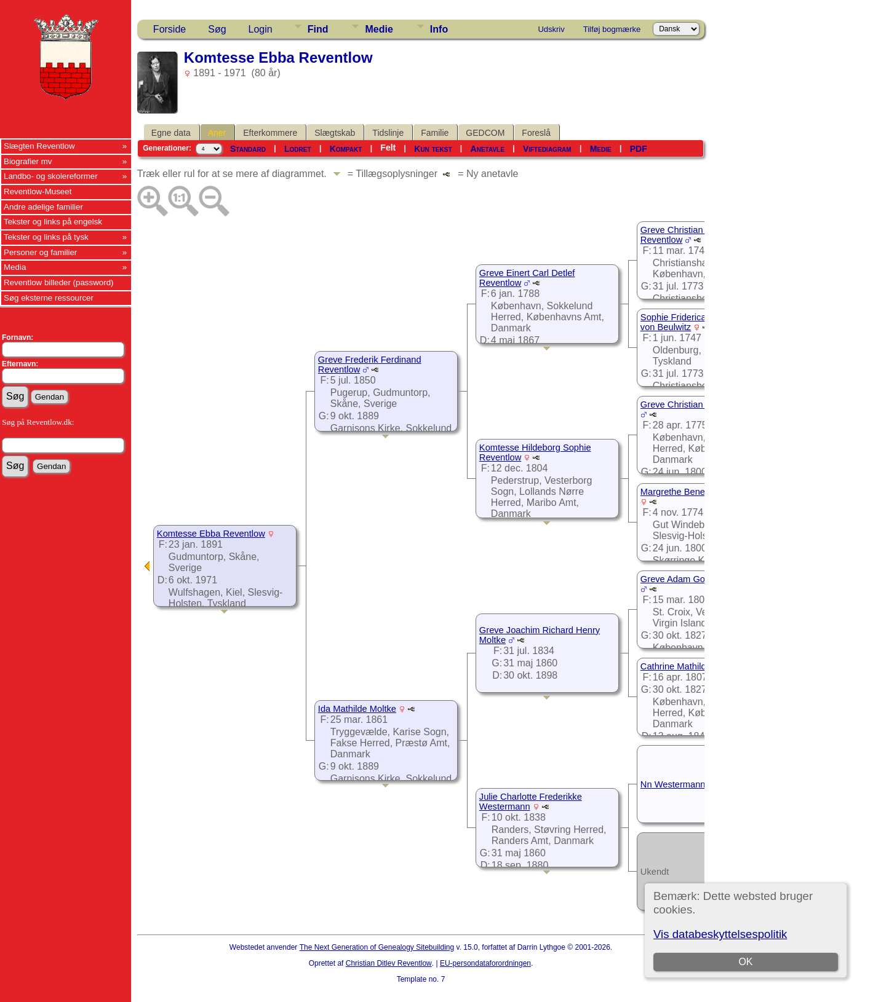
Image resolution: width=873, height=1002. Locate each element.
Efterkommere (270, 133)
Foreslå (536, 133)
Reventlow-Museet (37, 191)
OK (746, 962)
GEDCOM (485, 133)
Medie (379, 29)
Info (439, 29)
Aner (217, 133)
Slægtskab (334, 133)
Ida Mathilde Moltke (357, 709)
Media (15, 267)
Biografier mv (28, 161)
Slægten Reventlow (39, 146)
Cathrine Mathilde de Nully (693, 666)
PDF (638, 149)
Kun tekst (433, 149)
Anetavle (487, 149)
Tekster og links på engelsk (53, 221)
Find (318, 29)
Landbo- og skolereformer (51, 176)
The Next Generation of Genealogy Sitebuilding (377, 947)
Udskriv (551, 29)
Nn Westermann (673, 784)
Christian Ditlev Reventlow (389, 963)
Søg (217, 29)
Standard (248, 149)
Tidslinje (388, 133)
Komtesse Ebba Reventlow (211, 533)
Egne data (171, 133)
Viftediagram (547, 149)
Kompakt (346, 149)
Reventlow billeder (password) (59, 282)
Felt (388, 147)
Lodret (297, 149)
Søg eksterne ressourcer (49, 297)
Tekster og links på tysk (46, 237)
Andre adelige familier (43, 206)
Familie (434, 133)
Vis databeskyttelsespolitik (720, 934)
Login (261, 29)
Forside (169, 29)
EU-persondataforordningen (485, 963)
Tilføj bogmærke (611, 29)
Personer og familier (40, 252)
